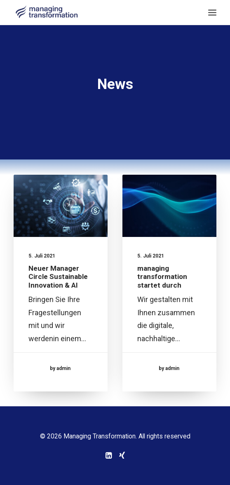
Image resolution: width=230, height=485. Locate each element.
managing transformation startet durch (162, 277)
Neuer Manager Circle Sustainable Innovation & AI (58, 276)
